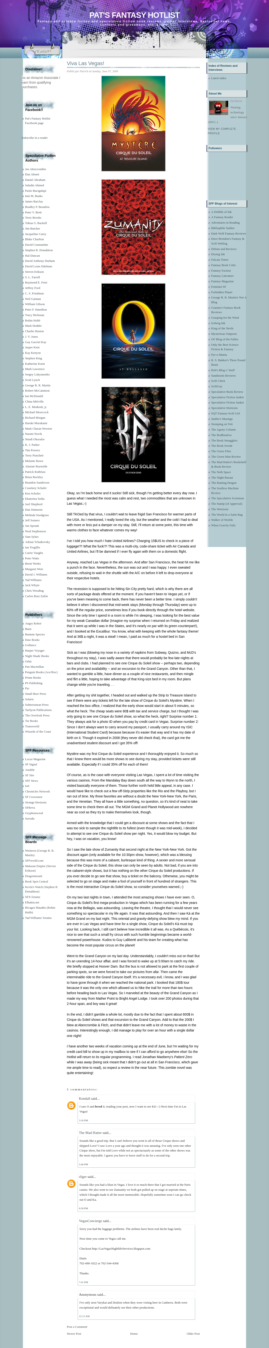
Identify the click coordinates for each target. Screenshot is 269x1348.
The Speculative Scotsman (227, 498)
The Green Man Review (226, 456)
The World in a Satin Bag (227, 514)
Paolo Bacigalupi (35, 190)
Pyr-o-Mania (219, 354)
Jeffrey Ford (32, 288)
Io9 (27, 786)
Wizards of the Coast (38, 731)
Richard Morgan (35, 417)
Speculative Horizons (224, 408)
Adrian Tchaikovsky (37, 542)
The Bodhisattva (221, 435)
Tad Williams (33, 580)
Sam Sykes (32, 536)
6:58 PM (83, 1208)
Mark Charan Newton (38, 428)
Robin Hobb (32, 320)
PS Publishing (33, 683)
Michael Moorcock (37, 412)
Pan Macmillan (34, 666)
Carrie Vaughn (34, 553)
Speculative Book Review (227, 391)
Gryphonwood (34, 813)
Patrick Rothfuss (35, 472)
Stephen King (33, 358)
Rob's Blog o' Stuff (223, 370)
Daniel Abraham (35, 180)
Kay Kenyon (33, 353)
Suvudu (30, 818)
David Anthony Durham (40, 261)
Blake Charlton (34, 239)
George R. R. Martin (38, 385)
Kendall (84, 1098)
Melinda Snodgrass (37, 515)
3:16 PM (83, 1120)
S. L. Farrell (32, 277)
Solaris (29, 699)
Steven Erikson (34, 271)
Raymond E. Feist (36, 282)
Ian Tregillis (32, 547)
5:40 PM (83, 1164)
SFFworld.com (34, 860)
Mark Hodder (33, 325)
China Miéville (34, 401)
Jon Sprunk (32, 526)
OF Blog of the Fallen (224, 339)
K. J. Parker (32, 444)
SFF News (31, 780)
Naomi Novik (33, 434)
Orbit (28, 661)
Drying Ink (218, 254)
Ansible (30, 770)
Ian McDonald (34, 396)
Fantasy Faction (221, 270)
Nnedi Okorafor (35, 439)
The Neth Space (221, 472)
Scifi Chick (218, 381)
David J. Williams (36, 574)
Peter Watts (32, 558)
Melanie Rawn (34, 461)
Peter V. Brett (33, 212)
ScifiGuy (216, 386)
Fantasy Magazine (222, 281)
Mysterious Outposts (224, 334)
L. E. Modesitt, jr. (36, 407)
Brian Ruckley (34, 477)
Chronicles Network (37, 791)
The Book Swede (222, 445)
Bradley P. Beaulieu (37, 207)
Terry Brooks (33, 217)
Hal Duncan (32, 255)
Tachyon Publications (38, 710)
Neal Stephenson (35, 531)
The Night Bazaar (222, 477)
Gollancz (30, 645)
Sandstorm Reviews (223, 375)
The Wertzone (220, 509)
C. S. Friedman (34, 293)
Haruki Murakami (36, 423)
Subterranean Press (37, 704)
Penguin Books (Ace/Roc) (41, 672)
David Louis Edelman (38, 266)
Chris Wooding (34, 590)
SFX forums (32, 897)
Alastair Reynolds (36, 466)
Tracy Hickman (34, 315)
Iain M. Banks (34, 196)
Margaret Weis (34, 569)
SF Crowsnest (33, 797)
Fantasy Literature (222, 276)
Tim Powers (32, 450)
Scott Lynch (32, 380)
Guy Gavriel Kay (36, 342)
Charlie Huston (34, 331)
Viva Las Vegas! (85, 63)
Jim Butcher (32, 228)
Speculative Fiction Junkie (227, 397)
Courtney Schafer (36, 488)
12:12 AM (84, 1316)
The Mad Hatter (90, 1133)
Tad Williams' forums (38, 918)
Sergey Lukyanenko (37, 374)
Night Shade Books (37, 656)
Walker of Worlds (222, 520)
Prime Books (33, 677)
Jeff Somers (32, 520)
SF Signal (31, 764)
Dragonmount (33, 876)
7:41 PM (83, 1282)
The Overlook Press (37, 715)
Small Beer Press (35, 694)
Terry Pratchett (34, 455)
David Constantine (36, 244)
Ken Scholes (33, 493)
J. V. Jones (31, 336)
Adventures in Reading (225, 222)
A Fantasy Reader (222, 217)
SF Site (29, 775)
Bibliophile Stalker (223, 228)
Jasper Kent (32, 347)
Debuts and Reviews (224, 249)
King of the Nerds (222, 328)
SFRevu (30, 807)
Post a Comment (77, 1327)
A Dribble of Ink (221, 212)
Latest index (219, 78)
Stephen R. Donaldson (39, 250)
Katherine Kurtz (35, 363)
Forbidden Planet (221, 292)
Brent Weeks (33, 563)
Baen (28, 629)
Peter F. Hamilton (36, 309)
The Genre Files (221, 451)
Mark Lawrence (35, 369)
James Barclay (34, 201)
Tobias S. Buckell (36, 223)
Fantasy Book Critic (223, 265)
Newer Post (74, 1333)
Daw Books (32, 640)
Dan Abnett (32, 174)
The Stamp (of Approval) (226, 503)
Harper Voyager (35, 650)
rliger (83, 1177)
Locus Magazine (35, 759)
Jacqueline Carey (35, 234)
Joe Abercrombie (35, 169)
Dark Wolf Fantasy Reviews (228, 233)
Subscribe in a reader (35, 137)
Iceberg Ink (218, 323)
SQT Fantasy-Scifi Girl (225, 413)
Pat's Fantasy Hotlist (134, 15)
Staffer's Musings (222, 419)
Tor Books (31, 721)
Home (134, 1333)
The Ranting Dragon (224, 483)
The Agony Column (223, 429)
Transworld (32, 726)
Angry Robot (33, 623)
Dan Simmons (34, 509)
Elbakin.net (32, 902)
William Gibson (35, 304)
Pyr (27, 688)
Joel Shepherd (33, 504)
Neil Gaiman (33, 299)
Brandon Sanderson (37, 482)
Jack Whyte (32, 585)
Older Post (193, 1333)
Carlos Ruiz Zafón (36, 596)
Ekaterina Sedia (35, 498)
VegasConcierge (90, 1221)
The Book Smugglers (224, 440)
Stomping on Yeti (222, 424)
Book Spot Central (36, 881)
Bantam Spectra (35, 634)
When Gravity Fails (223, 525)
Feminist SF (218, 286)
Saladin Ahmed (34, 185)
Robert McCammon (37, 390)
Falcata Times (220, 259)
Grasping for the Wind (225, 317)
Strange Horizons (36, 802)
